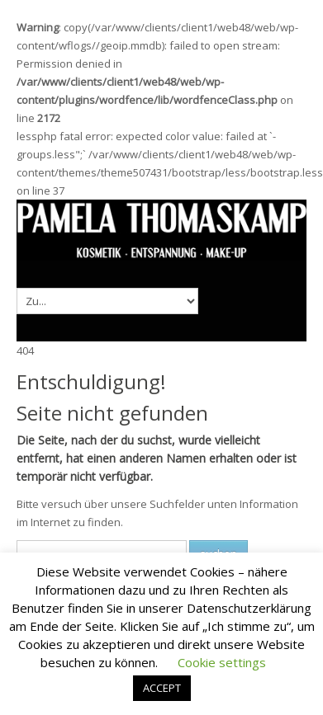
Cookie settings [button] (222, 662)
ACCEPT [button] (162, 687)
